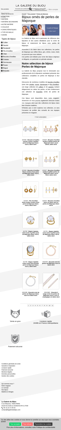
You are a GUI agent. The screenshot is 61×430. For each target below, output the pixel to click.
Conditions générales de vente (11, 364)
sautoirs (51, 87)
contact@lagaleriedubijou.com (11, 410)
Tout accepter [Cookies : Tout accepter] (15, 424)
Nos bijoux (5, 390)
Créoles (5, 59)
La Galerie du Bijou (9, 402)
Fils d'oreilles (7, 51)
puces (37, 84)
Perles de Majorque (42, 14)
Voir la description (40, 117)
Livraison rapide (6, 368)
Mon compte (53, 9)
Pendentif (5, 48)
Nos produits (5, 9)
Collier (4, 42)
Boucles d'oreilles (8, 57)
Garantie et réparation (8, 366)
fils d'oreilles (54, 84)
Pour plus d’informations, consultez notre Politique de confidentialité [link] (31, 427)
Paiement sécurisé (7, 370)
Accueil (24, 14)
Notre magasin (6, 386)
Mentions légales (7, 372)
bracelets (39, 92)
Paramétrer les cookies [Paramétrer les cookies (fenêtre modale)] (43, 424)
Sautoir (4, 45)
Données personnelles (8, 374)
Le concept (5, 388)
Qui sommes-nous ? (8, 384)
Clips (4, 54)
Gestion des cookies (8, 376)
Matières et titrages (7, 392)
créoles (31, 84)
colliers (41, 87)
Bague (4, 68)
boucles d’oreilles (53, 82)
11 (52, 305)
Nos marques (5, 13)
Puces (4, 65)
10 (49, 305)
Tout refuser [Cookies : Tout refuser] (27, 424)
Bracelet (5, 71)
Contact (3, 17)
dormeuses (44, 84)
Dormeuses (6, 62)
